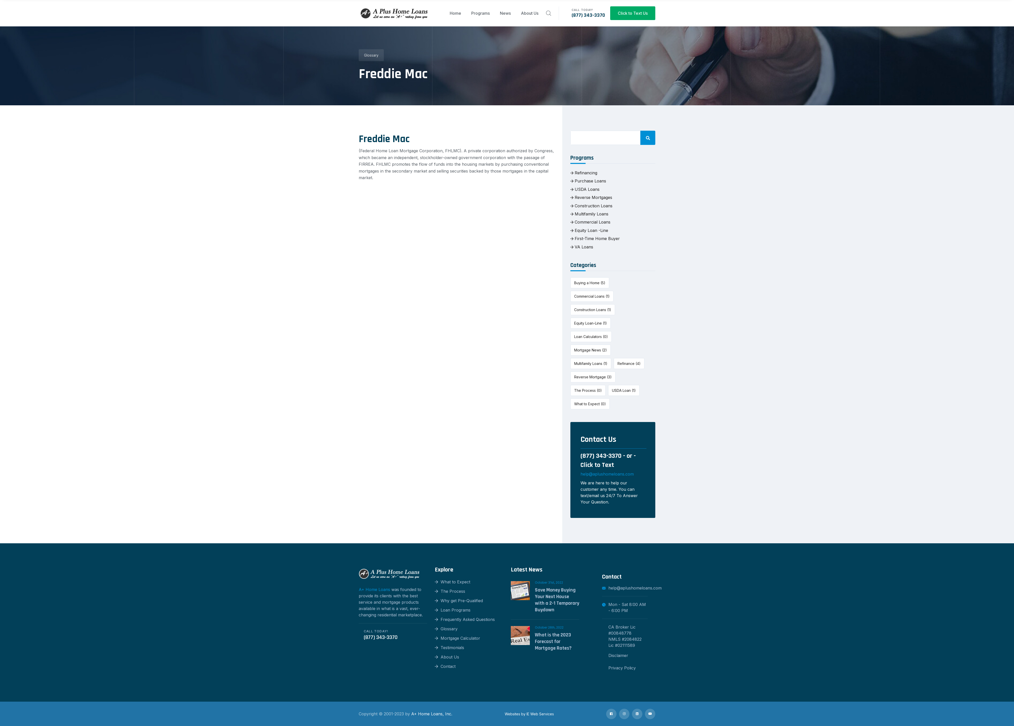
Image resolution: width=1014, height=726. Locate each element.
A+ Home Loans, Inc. (431, 713)
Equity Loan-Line (590, 323)
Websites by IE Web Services (529, 714)
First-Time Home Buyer (595, 238)
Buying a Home (589, 283)
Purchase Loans (588, 180)
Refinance (629, 363)
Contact (445, 666)
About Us (529, 13)
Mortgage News (590, 350)
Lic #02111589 (621, 645)
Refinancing (583, 172)
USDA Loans (585, 189)
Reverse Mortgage (593, 377)
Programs (480, 13)
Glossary (371, 55)
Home (455, 13)
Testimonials (449, 647)
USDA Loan (624, 390)
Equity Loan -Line (589, 230)
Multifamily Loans (589, 213)
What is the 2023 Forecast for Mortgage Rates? (553, 641)
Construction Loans (591, 205)
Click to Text (597, 465)
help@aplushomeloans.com (607, 474)
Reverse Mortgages (591, 197)
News (505, 13)
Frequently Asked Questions (465, 619)
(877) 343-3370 (588, 15)
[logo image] (394, 13)
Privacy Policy (622, 667)
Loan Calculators (591, 336)
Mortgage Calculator (457, 638)
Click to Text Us (633, 13)
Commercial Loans (590, 222)
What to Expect (590, 404)
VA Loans (581, 246)
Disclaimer (618, 655)
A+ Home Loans (374, 589)
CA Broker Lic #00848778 (622, 630)
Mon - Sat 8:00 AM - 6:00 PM (624, 607)
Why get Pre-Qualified (459, 600)
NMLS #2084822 (625, 639)
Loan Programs (452, 610)
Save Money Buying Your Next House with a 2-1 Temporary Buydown (557, 600)
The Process (588, 390)
